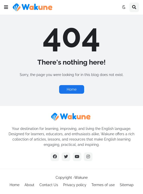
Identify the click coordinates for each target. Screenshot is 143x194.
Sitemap (127, 185)
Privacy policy (74, 185)
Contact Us (48, 185)
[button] (6, 7)
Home (72, 89)
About (29, 185)
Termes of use (103, 185)
